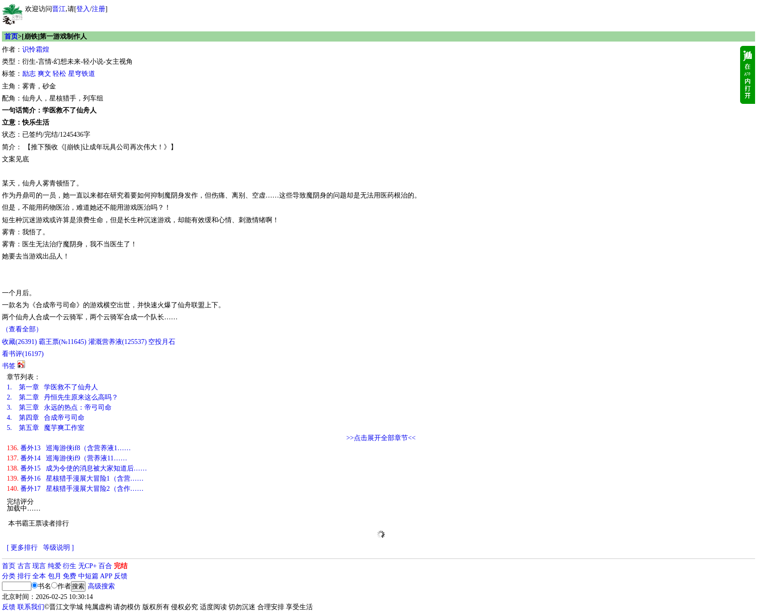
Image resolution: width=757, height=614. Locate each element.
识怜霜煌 (35, 49)
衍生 (69, 566)
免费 (69, 576)
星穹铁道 (81, 73)
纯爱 (54, 566)
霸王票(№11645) (62, 341)
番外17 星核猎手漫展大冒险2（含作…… (75, 488)
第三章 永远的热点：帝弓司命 (59, 407)
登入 (83, 9)
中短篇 (88, 576)
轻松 (59, 73)
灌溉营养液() (117, 341)
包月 (54, 576)
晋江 (59, 9)
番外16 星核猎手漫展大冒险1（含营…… (75, 478)
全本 (39, 576)
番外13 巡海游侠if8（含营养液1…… (69, 448)
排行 (24, 576)
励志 (29, 73)
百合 (105, 566)
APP (106, 576)
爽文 (44, 73)
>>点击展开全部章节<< (381, 438)
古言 (24, 566)
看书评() (22, 353)
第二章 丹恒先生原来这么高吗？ (62, 397)
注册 (98, 9)
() (19, 341)
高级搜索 (101, 586)
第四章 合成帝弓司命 (45, 417)
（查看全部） (22, 329)
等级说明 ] (58, 547)
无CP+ (87, 566)
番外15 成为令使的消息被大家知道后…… (77, 468)
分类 (8, 576)
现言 (39, 566)
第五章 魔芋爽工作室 (45, 427)
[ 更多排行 (22, 547)
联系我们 (30, 607)
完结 (120, 566)
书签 (8, 366)
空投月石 (161, 341)
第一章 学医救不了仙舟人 (52, 387)
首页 (11, 36)
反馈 (120, 576)
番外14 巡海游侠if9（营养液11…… (67, 458)
